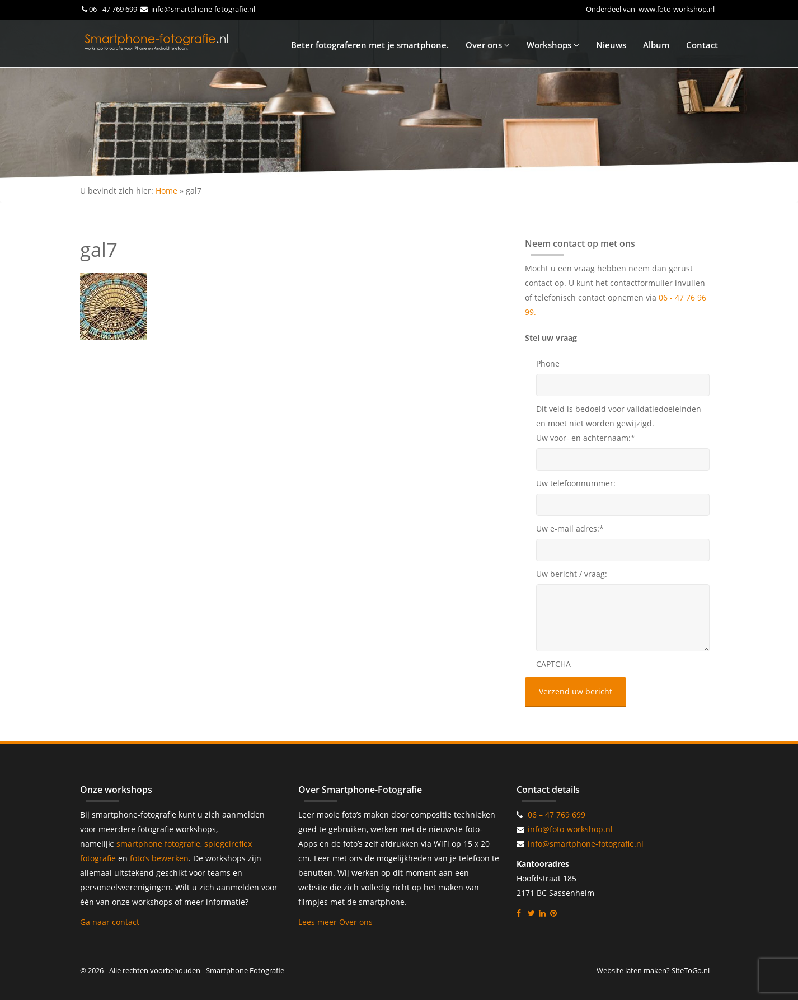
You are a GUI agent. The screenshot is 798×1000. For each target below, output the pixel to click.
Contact (702, 44)
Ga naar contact (109, 922)
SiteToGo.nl (691, 970)
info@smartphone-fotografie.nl (202, 9)
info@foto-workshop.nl (570, 829)
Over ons (488, 44)
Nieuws (611, 44)
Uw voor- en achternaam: (585, 438)
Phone (548, 363)
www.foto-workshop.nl (677, 9)
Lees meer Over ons (335, 922)
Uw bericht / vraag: (571, 574)
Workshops (553, 44)
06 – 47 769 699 (556, 814)
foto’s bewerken (159, 858)
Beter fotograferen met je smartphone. (370, 44)
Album (656, 44)
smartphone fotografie (158, 843)
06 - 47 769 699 (114, 9)
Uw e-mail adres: (570, 528)
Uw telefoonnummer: (576, 483)
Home (166, 190)
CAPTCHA (553, 664)
